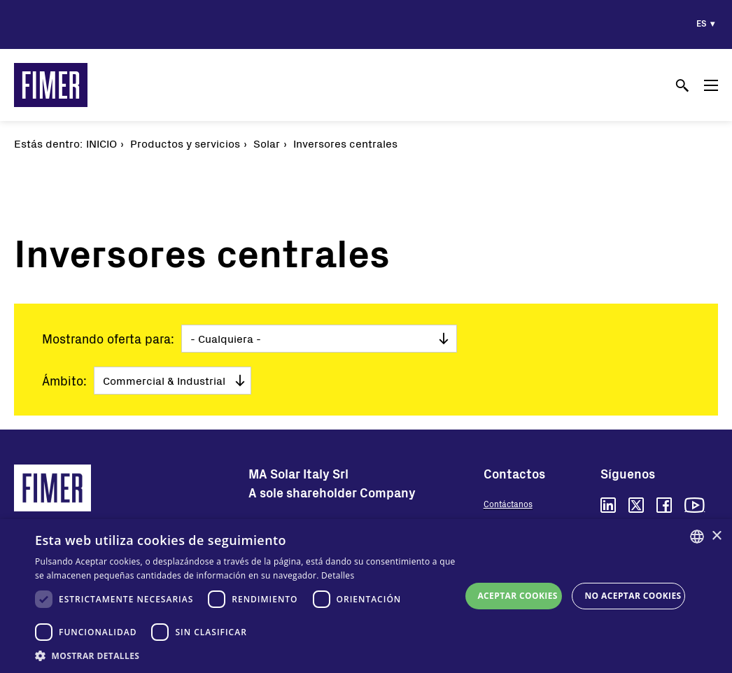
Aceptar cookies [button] (517, 596)
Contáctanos (508, 503)
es (701, 23)
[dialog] (366, 596)
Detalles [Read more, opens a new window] (337, 575)
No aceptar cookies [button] (632, 596)
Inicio (101, 143)
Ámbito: (64, 380)
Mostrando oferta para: (108, 338)
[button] (247, 656)
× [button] (716, 536)
